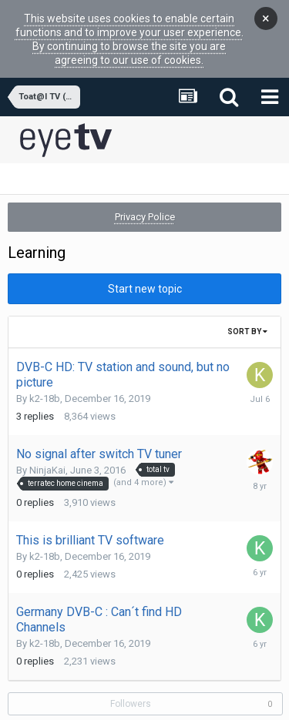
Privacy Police (145, 194)
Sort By (247, 309)
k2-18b (44, 376)
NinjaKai (47, 448)
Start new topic (145, 266)
